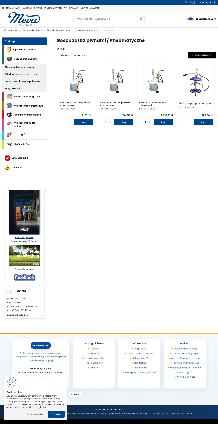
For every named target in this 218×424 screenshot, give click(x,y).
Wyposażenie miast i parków (21, 124)
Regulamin (140, 348)
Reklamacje (140, 367)
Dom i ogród (16, 135)
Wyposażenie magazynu (24, 96)
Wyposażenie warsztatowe (25, 106)
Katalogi (75, 394)
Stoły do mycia (13, 88)
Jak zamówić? (140, 358)
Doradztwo (140, 363)
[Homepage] (3, 8)
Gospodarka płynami (32, 30)
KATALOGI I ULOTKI (78, 7)
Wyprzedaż (13, 168)
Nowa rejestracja (208, 2)
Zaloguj (191, 2)
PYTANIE (38, 7)
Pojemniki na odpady (21, 50)
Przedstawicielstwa (94, 358)
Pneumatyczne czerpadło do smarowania (75, 104)
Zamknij (56, 414)
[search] (141, 20)
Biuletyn (94, 367)
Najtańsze (64, 55)
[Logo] (21, 19)
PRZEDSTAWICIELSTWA (55, 7)
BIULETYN (94, 7)
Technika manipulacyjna (24, 114)
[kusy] (66, 122)
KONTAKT (27, 7)
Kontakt (94, 348)
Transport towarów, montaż (140, 372)
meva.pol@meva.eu (17, 315)
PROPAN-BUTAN (18, 144)
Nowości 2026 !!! (16, 158)
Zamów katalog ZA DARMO (24, 241)
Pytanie (95, 353)
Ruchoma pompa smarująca (195, 103)
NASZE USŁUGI (13, 7)
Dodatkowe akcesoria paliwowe (22, 81)
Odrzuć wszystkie (35, 414)
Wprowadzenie (11, 30)
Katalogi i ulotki (95, 363)
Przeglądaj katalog (24, 237)
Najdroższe (79, 55)
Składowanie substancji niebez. (22, 74)
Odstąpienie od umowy (140, 353)
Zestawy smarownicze (86, 30)
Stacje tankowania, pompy (59, 30)
